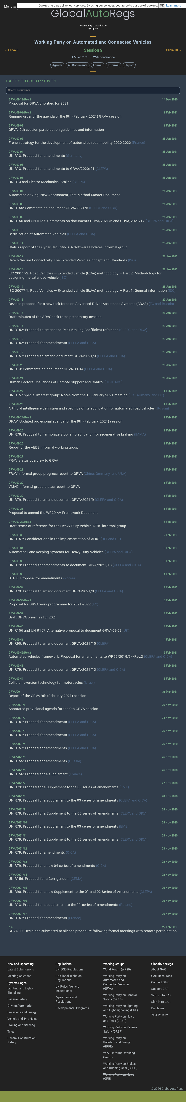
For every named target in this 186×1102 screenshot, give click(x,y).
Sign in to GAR (161, 1002)
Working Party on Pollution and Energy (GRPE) (117, 1042)
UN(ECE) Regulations (69, 969)
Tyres (10, 1031)
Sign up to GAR (161, 995)
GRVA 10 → (174, 50)
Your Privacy (159, 1015)
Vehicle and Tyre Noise (22, 1019)
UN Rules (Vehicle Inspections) (67, 988)
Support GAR (160, 989)
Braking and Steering (21, 1025)
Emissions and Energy (21, 1012)
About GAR (158, 969)
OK (162, 5)
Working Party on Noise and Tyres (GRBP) (118, 1018)
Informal (113, 65)
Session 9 (93, 50)
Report (129, 65)
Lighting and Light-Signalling (20, 990)
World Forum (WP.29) (117, 969)
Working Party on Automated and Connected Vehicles (93, 42)
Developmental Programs (72, 1008)
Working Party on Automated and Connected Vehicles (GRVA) (116, 982)
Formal (97, 65)
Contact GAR (160, 982)
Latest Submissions (20, 969)
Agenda (57, 65)
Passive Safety (17, 999)
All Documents (77, 65)
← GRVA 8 (11, 50)
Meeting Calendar (19, 976)
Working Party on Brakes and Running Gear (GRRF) (120, 1066)
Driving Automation (20, 1006)
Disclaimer (158, 1008)
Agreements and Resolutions (66, 999)
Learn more (173, 5)
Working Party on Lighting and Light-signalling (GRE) (120, 1008)
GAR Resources (161, 976)
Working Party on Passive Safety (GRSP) (120, 1029)
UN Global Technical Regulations (68, 978)
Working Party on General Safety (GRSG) (120, 997)
